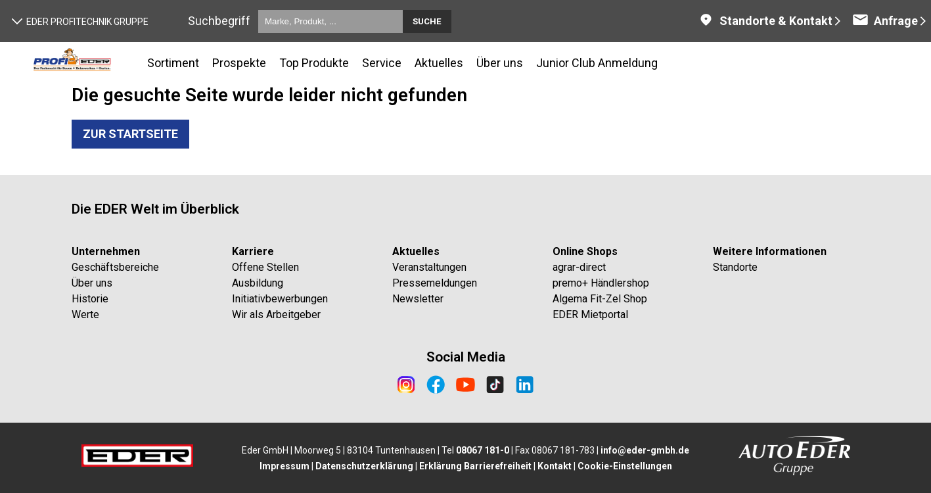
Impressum (284, 466)
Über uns (92, 283)
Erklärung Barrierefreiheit (475, 466)
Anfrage (885, 21)
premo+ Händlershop (601, 283)
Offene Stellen (265, 267)
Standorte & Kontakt (765, 21)
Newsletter (417, 299)
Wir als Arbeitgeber (276, 314)
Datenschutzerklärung (364, 466)
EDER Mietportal (590, 314)
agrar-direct (579, 267)
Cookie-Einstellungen (625, 466)
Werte (85, 314)
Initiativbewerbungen (280, 299)
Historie (90, 299)
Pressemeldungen (434, 283)
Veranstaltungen (429, 267)
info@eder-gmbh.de (645, 450)
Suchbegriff (219, 21)
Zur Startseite (130, 134)
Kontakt (554, 466)
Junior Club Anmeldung (597, 63)
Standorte (735, 267)
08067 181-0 (482, 450)
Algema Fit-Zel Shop (600, 299)
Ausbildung (257, 283)
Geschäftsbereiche (115, 267)
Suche (427, 21)
